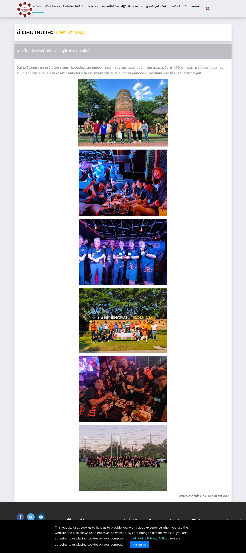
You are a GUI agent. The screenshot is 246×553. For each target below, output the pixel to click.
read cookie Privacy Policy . (149, 538)
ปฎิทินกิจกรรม (129, 6)
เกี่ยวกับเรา (51, 6)
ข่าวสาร (91, 6)
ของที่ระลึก (176, 6)
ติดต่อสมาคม (192, 6)
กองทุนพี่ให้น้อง (110, 6)
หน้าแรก (37, 6)
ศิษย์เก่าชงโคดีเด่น (73, 6)
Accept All (140, 545)
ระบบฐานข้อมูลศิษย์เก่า (153, 6)
